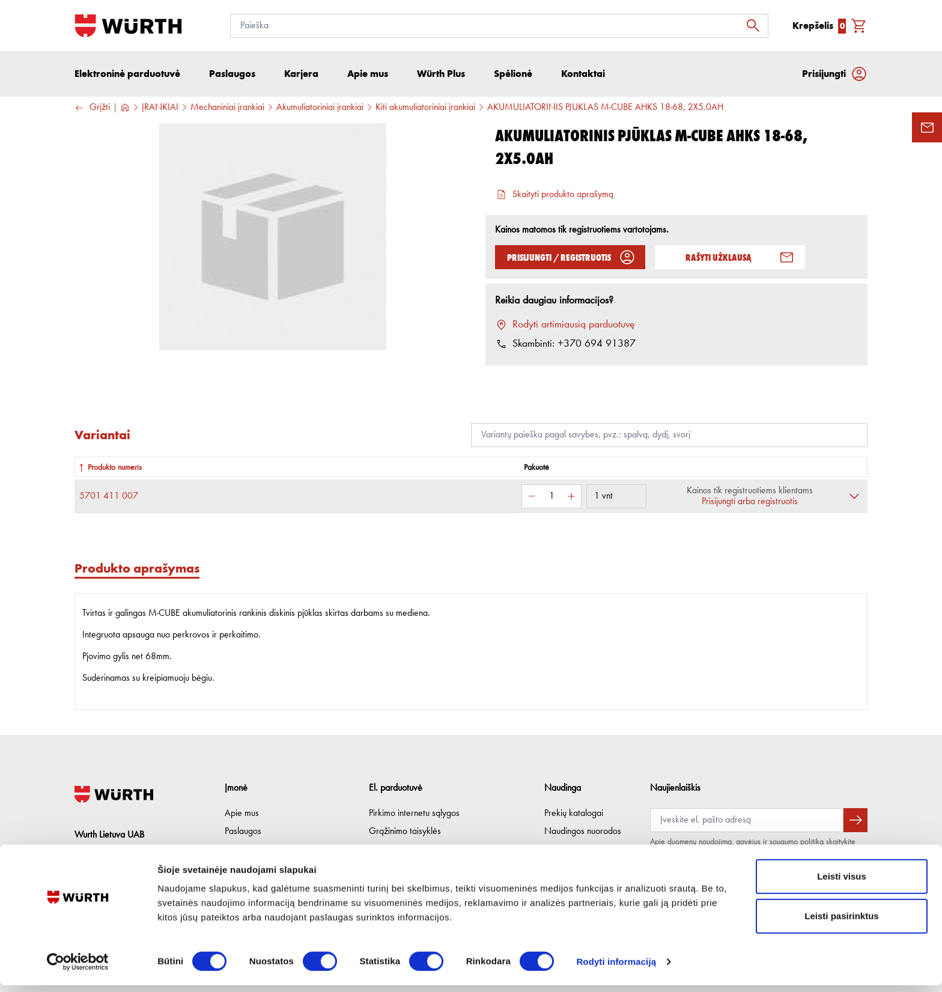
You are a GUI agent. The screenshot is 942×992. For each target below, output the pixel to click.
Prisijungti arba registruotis (750, 503)
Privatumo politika (401, 849)
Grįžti (92, 109)
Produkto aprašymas (136, 569)
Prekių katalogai (573, 813)
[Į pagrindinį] (128, 25)
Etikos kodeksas (254, 849)
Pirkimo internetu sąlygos (414, 813)
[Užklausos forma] (927, 127)
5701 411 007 (108, 497)
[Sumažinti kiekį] (531, 497)
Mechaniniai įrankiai (227, 109)
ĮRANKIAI (160, 109)
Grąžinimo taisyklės (405, 831)
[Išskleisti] (854, 497)
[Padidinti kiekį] (571, 497)
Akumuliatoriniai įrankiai (319, 109)
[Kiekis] (551, 497)
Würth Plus (563, 849)
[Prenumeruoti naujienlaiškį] (855, 820)
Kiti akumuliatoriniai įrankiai (425, 109)
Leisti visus (841, 883)
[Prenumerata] (746, 820)
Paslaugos (243, 831)
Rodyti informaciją (616, 968)
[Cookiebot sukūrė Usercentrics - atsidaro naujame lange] (77, 969)
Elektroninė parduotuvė (127, 75)
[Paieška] (499, 26)
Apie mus (242, 813)
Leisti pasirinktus (841, 922)
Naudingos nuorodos (582, 831)
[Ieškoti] (756, 26)
